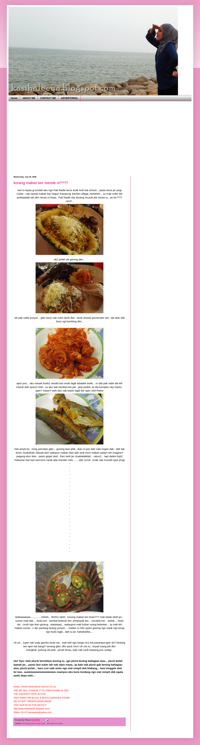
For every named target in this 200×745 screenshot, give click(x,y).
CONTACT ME (48, 98)
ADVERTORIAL (69, 98)
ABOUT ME (29, 98)
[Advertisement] (32, 138)
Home (14, 98)
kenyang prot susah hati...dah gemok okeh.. (43, 723)
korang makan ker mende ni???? (41, 183)
